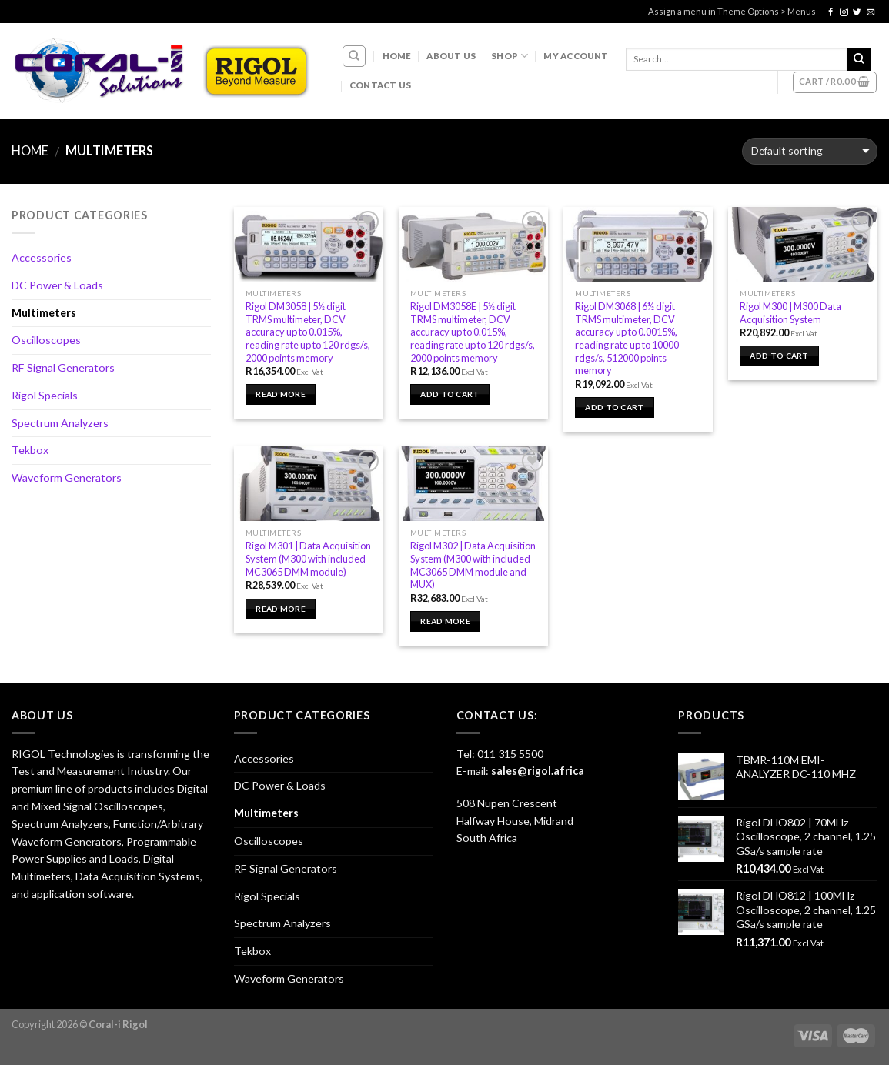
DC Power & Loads (57, 285)
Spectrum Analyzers (60, 422)
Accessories (42, 257)
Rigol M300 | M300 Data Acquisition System (790, 313)
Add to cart (449, 394)
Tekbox (30, 449)
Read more (281, 394)
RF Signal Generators (63, 367)
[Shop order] (809, 151)
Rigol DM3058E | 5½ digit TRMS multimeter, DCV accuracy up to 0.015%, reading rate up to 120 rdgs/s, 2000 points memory (472, 332)
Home (397, 56)
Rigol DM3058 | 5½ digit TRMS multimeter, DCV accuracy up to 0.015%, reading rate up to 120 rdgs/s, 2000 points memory (308, 332)
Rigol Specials (45, 395)
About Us (451, 56)
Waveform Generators (67, 477)
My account (575, 56)
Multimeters (44, 312)
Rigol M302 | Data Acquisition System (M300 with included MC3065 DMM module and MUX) (473, 564)
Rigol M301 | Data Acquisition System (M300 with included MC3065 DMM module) (308, 558)
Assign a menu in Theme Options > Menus (732, 11)
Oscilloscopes (46, 339)
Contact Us (380, 85)
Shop (509, 55)
